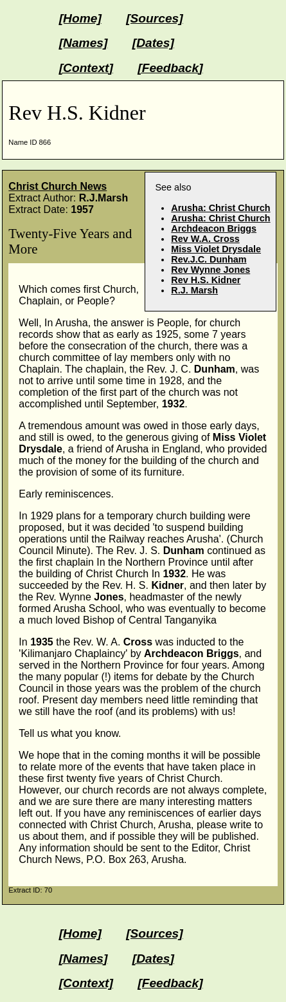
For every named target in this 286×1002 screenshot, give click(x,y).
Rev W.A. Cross (205, 239)
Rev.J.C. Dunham (208, 259)
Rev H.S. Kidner (205, 280)
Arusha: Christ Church (220, 208)
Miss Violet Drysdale (216, 249)
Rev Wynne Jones (210, 269)
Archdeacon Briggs (213, 228)
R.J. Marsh (194, 290)
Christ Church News (57, 186)
